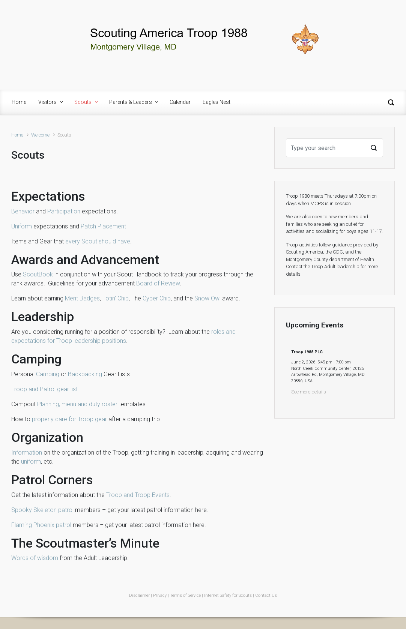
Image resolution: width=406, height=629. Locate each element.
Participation (63, 211)
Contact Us (266, 595)
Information (26, 452)
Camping (47, 374)
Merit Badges (82, 298)
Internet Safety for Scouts (228, 595)
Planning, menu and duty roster (77, 404)
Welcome (40, 135)
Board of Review (158, 283)
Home (17, 135)
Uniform (21, 226)
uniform (31, 461)
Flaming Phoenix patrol (41, 524)
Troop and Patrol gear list (44, 389)
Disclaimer (139, 595)
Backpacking (85, 374)
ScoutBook (38, 274)
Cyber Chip (157, 298)
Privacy (160, 595)
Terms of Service (185, 595)
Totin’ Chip (115, 298)
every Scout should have (97, 241)
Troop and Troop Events (138, 494)
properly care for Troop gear (69, 419)
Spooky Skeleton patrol (42, 509)
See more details (308, 392)
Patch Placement (103, 226)
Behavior (23, 211)
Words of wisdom (34, 557)
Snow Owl (207, 298)
